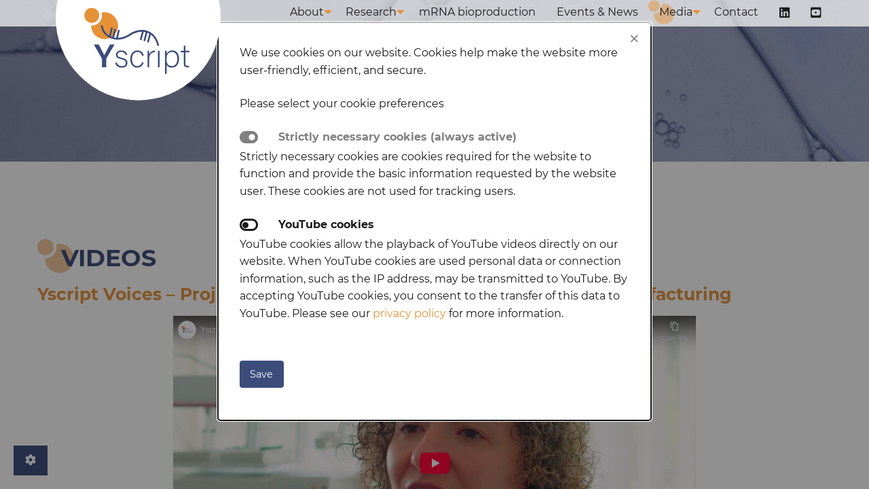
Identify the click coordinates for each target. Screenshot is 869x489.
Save (261, 374)
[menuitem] (792, 26)
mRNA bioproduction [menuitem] (496, 25)
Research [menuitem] (388, 25)
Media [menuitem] (685, 25)
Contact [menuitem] (748, 25)
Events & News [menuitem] (611, 25)
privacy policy (409, 313)
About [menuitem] (321, 25)
